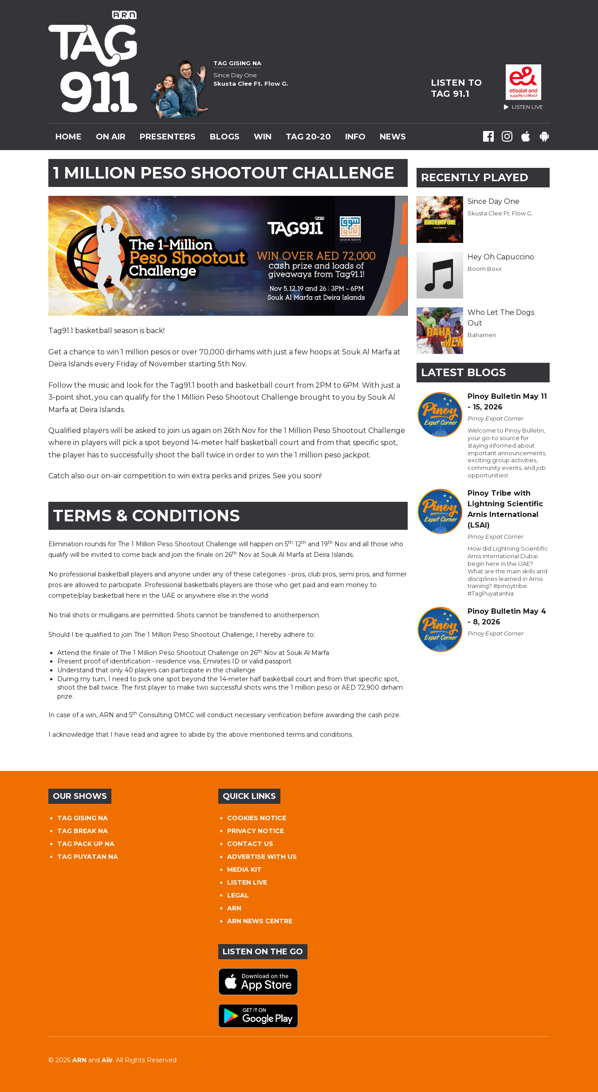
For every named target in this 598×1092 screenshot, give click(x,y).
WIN (262, 137)
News (393, 137)
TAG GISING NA (82, 818)
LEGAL (238, 895)
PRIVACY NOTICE (255, 831)
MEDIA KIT (244, 870)
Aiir (107, 1060)
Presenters (168, 137)
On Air (111, 137)
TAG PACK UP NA (85, 844)
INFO (355, 137)
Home (68, 137)
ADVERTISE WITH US (262, 857)
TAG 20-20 (308, 137)
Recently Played (474, 177)
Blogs (225, 137)
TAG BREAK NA (82, 831)
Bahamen (482, 334)
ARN (234, 908)
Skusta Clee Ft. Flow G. (500, 213)
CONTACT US (250, 844)
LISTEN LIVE (247, 882)
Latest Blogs (463, 372)
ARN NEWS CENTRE (259, 921)
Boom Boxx (485, 268)
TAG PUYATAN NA (87, 857)
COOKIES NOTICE (256, 818)
